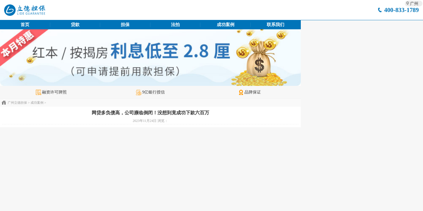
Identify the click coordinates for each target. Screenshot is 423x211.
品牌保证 (249, 92)
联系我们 (275, 24)
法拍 (175, 24)
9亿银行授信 (150, 92)
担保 (125, 24)
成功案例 (225, 24)
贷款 (75, 24)
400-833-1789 (401, 9)
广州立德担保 (17, 102)
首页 (25, 24)
